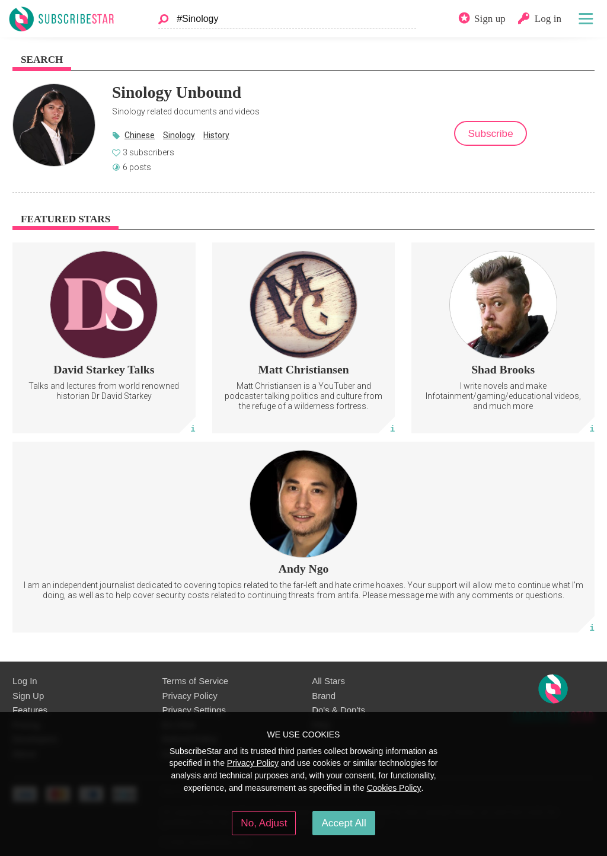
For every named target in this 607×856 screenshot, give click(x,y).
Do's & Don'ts (338, 710)
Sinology (179, 135)
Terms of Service (195, 681)
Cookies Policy (394, 788)
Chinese (139, 135)
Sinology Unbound (176, 92)
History (216, 135)
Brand (324, 696)
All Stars (328, 681)
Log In (24, 681)
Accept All (343, 823)
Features (29, 710)
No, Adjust (264, 823)
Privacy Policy (190, 696)
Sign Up (28, 696)
